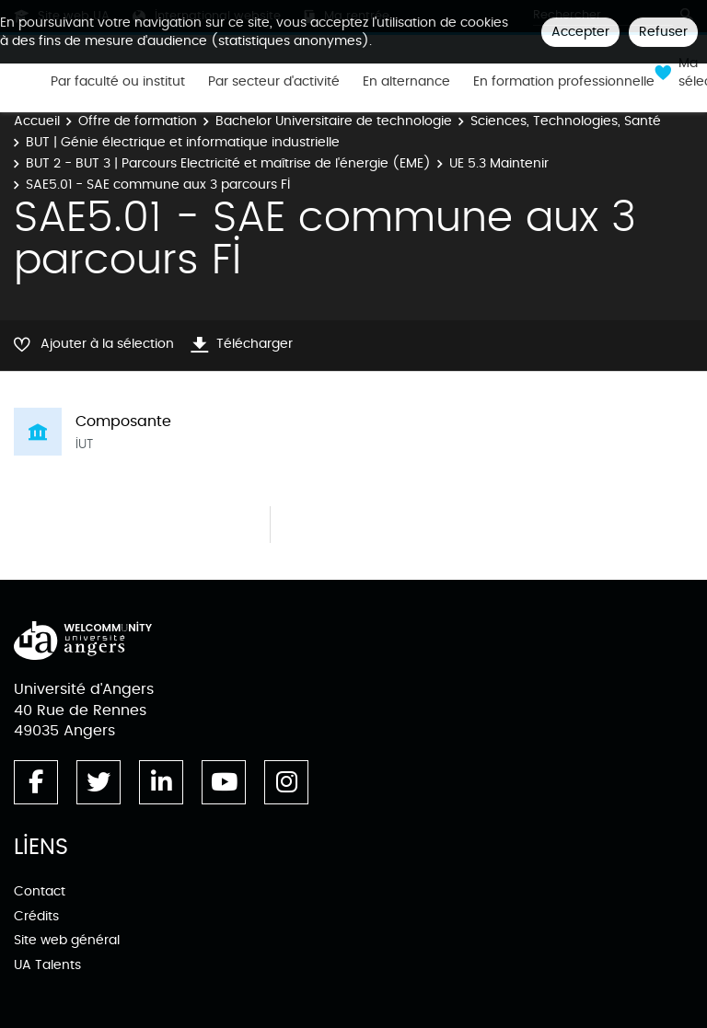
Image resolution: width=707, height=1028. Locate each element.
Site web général (67, 940)
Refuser (663, 31)
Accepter (580, 31)
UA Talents (47, 965)
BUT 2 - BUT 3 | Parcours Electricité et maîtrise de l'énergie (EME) (228, 163)
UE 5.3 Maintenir (499, 163)
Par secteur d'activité (274, 82)
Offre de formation (137, 121)
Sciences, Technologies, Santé (565, 121)
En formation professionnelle (564, 82)
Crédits (36, 916)
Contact (39, 891)
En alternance (406, 82)
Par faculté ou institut (118, 82)
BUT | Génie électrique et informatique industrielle (183, 142)
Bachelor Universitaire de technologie (333, 121)
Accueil (37, 121)
